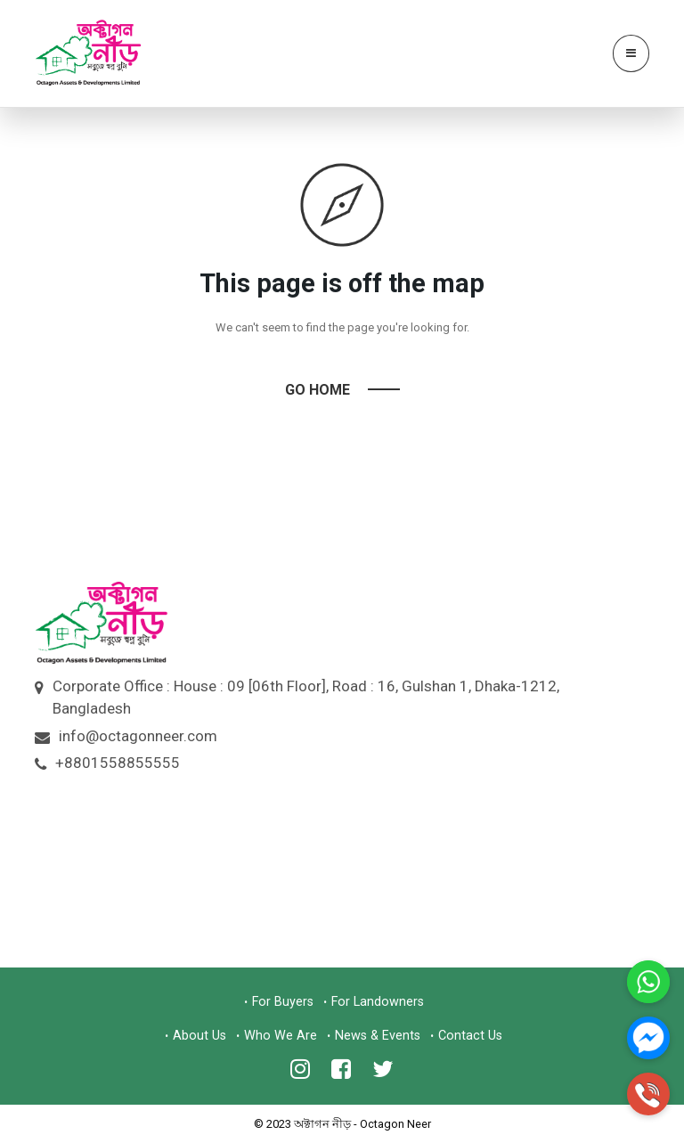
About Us (199, 1035)
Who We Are (280, 1035)
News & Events (377, 1035)
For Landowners (377, 1001)
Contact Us (470, 1035)
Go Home (317, 389)
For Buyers (283, 1001)
